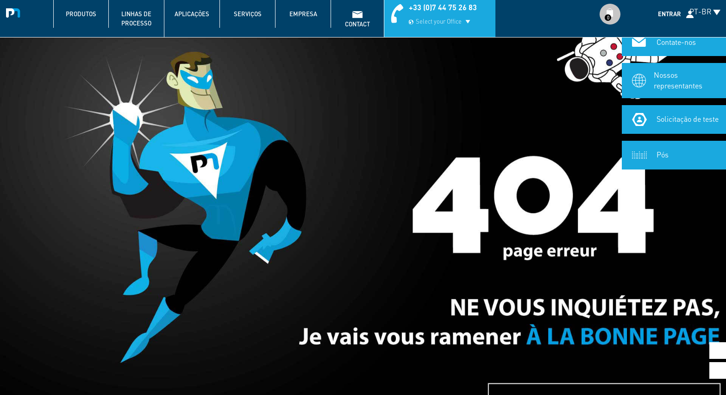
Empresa (303, 14)
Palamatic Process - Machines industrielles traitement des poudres (15, 11)
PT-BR (700, 11)
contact (357, 24)
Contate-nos (676, 42)
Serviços (248, 14)
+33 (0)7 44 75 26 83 (443, 7)
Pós (663, 154)
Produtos (81, 14)
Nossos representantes (678, 80)
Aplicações (192, 14)
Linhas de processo (136, 18)
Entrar (669, 14)
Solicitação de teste (688, 119)
